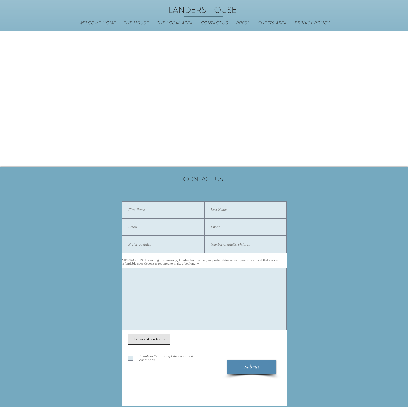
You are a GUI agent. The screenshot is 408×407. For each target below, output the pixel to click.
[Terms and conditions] (149, 339)
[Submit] (251, 367)
